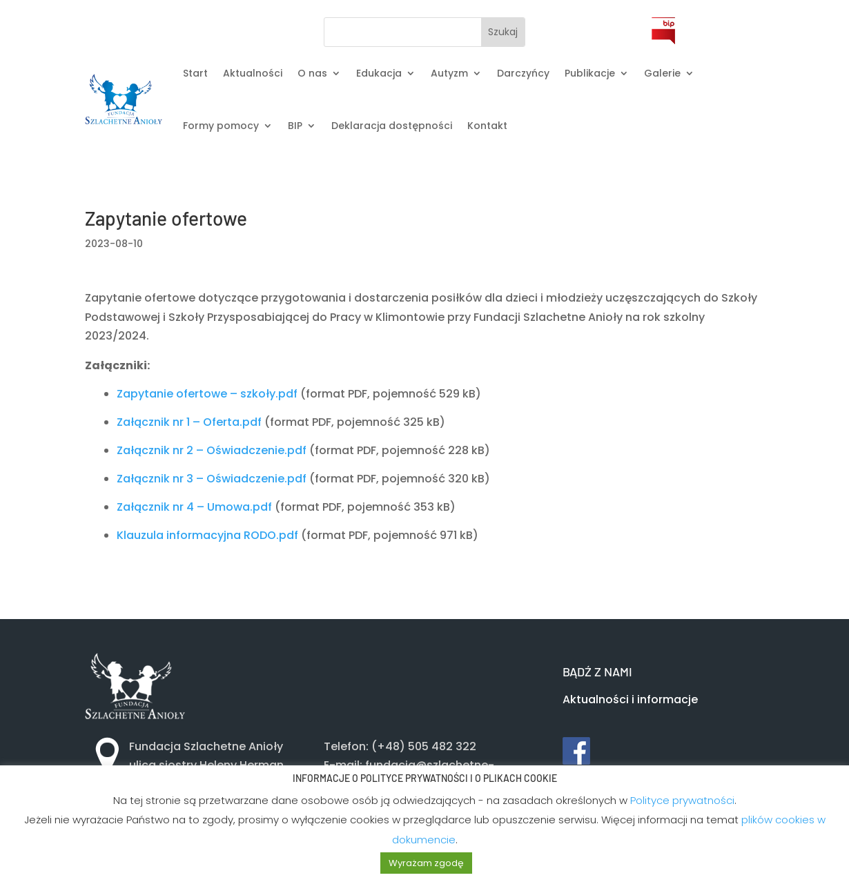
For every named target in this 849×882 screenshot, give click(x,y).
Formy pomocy (221, 126)
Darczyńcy (523, 73)
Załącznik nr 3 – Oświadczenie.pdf (211, 479)
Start (195, 73)
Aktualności (252, 73)
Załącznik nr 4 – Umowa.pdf (194, 507)
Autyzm (449, 73)
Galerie (662, 73)
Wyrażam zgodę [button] (426, 863)
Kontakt (487, 126)
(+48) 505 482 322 (423, 746)
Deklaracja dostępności (391, 126)
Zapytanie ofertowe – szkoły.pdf (207, 394)
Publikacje (590, 73)
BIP (295, 126)
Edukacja (379, 73)
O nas (312, 73)
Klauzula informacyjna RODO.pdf (207, 535)
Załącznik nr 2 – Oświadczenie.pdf (211, 450)
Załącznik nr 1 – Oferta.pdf (189, 422)
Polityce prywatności (682, 800)
